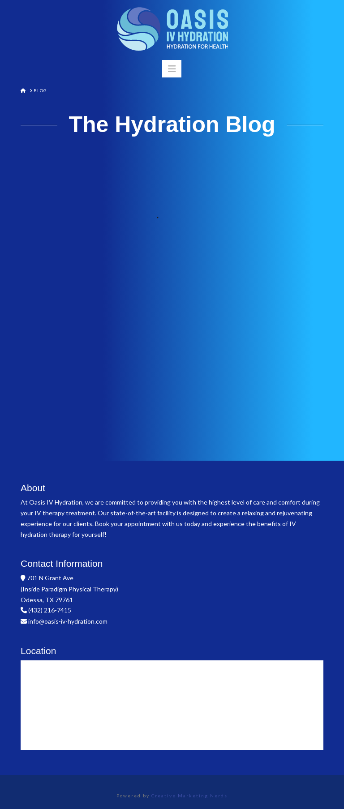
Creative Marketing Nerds (189, 795)
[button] (171, 68)
